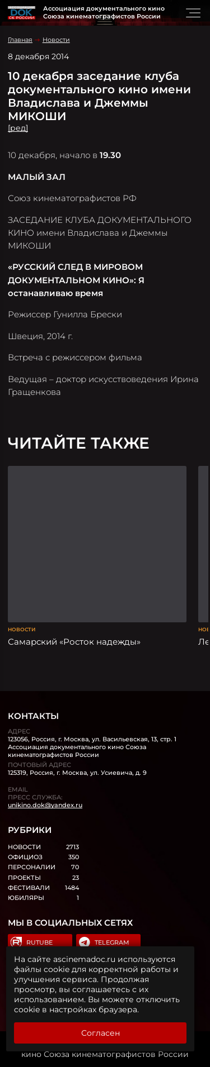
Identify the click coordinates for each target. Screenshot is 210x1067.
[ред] (18, 128)
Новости (56, 40)
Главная (20, 40)
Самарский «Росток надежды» (74, 641)
